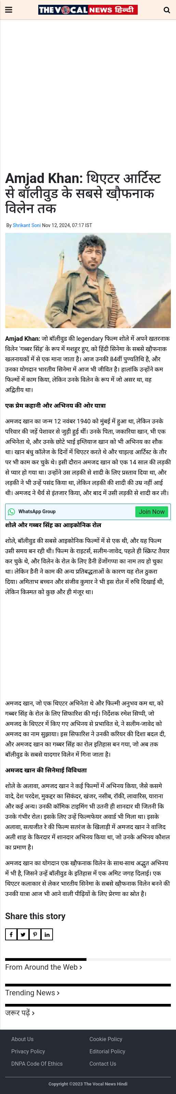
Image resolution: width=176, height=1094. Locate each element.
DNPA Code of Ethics (37, 1064)
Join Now (152, 511)
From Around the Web (41, 967)
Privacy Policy (28, 1051)
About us (22, 1039)
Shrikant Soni (27, 225)
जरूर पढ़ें (17, 1013)
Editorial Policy (107, 1051)
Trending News (30, 992)
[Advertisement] (88, 108)
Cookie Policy (106, 1039)
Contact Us (103, 1064)
